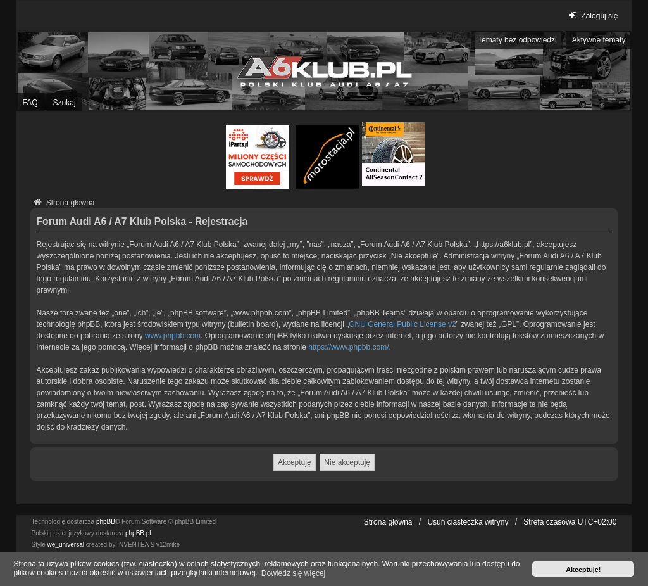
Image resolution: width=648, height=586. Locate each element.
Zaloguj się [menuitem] (591, 15)
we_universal (65, 544)
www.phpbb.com (173, 335)
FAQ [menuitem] (30, 102)
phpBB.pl (138, 533)
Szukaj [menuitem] (64, 102)
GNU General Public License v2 (402, 324)
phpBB (105, 521)
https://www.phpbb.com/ (348, 347)
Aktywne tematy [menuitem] (599, 39)
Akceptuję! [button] (583, 569)
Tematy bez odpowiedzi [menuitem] (517, 39)
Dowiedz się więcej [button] (293, 573)
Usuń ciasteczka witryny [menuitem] (467, 522)
